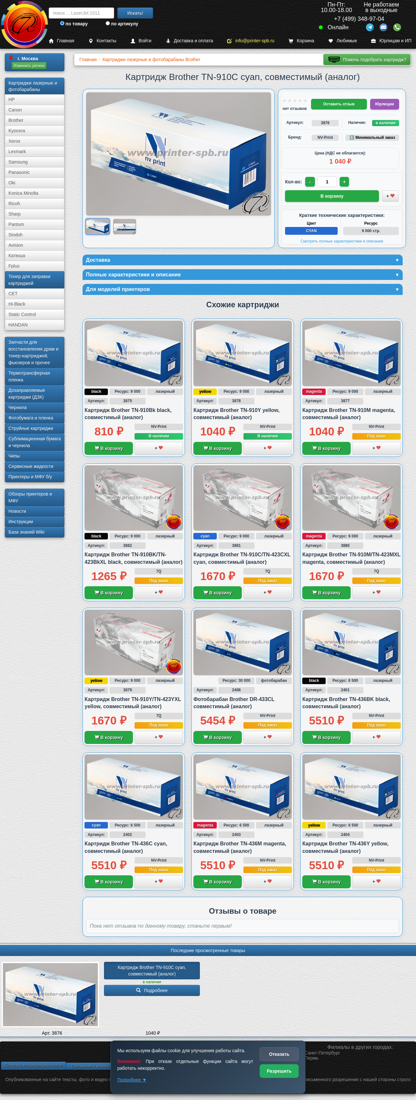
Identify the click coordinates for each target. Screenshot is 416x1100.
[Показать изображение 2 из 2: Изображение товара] (124, 226)
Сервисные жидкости (30, 466)
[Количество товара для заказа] (328, 182)
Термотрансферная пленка (29, 376)
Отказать (279, 1054)
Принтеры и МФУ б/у (30, 476)
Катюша (16, 255)
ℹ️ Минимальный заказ (372, 137)
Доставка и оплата (189, 41)
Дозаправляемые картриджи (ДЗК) (26, 394)
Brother (15, 120)
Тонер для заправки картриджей (29, 280)
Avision (15, 245)
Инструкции (20, 521)
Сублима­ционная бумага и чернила (34, 442)
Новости (17, 511)
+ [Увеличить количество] (345, 181)
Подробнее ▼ (132, 1079)
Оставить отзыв (339, 104)
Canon (15, 110)
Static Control (22, 314)
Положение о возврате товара (98, 1068)
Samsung (18, 162)
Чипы (14, 455)
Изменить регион (29, 65)
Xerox (14, 141)
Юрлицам (384, 104)
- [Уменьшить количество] (310, 181)
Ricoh (14, 203)
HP (11, 99)
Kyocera (16, 130)
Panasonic (19, 172)
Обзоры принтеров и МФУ (30, 497)
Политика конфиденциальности (33, 1067)
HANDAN (18, 324)
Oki (11, 182)
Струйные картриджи (30, 428)
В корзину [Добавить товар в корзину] (332, 195)
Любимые (342, 41)
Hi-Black (16, 304)
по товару (74, 23)
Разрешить (279, 1071)
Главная (61, 41)
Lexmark (17, 151)
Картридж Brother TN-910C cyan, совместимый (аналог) (152, 972)
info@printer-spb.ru (250, 41)
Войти (141, 41)
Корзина (301, 41)
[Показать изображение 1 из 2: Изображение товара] (97, 227)
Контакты (102, 41)
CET (13, 293)
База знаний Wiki (26, 532)
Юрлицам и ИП (391, 41)
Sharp (14, 214)
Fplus (14, 266)
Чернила (17, 407)
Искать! (135, 13)
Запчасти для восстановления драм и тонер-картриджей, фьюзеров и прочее (33, 352)
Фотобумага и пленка (30, 417)
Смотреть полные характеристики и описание (342, 240)
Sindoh (15, 234)
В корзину (109, 450)
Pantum (16, 224)
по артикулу (122, 23)
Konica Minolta (23, 193)
